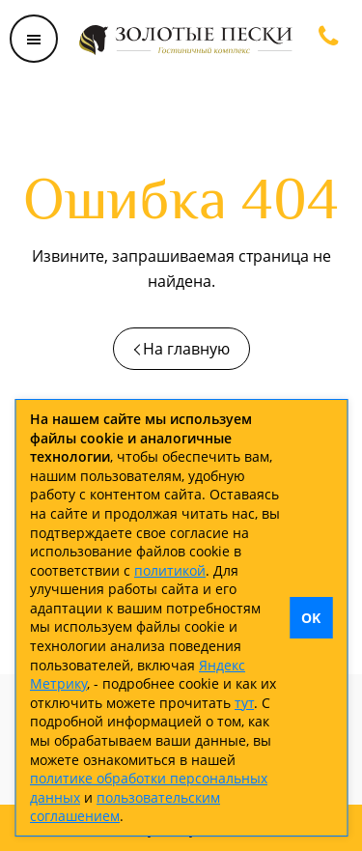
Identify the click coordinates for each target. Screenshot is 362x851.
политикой (170, 570)
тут (244, 703)
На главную (186, 348)
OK (310, 618)
